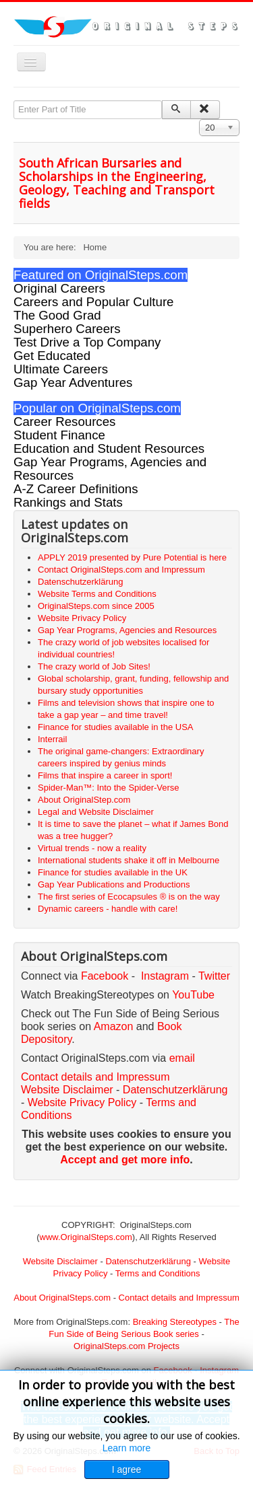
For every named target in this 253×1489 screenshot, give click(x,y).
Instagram (165, 976)
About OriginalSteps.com (62, 1298)
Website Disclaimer (67, 1089)
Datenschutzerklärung (175, 1089)
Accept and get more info (125, 1159)
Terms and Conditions (157, 1273)
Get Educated (51, 356)
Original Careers (59, 288)
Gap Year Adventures (72, 382)
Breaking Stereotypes (175, 1322)
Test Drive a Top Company (87, 342)
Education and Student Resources (108, 448)
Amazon (115, 1026)
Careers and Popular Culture (93, 302)
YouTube (193, 995)
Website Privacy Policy (82, 1102)
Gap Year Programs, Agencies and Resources (109, 468)
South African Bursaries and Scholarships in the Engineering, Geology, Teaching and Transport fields (117, 183)
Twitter (214, 976)
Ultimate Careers (60, 369)
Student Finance (59, 435)
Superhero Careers (67, 329)
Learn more (127, 1448)
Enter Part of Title (13, 100)
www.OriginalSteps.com (86, 1237)
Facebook (104, 976)
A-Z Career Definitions (75, 489)
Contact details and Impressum (179, 1298)
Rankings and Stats (68, 502)
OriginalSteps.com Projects (126, 1346)
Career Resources (64, 421)
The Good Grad (57, 315)
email (182, 1058)
